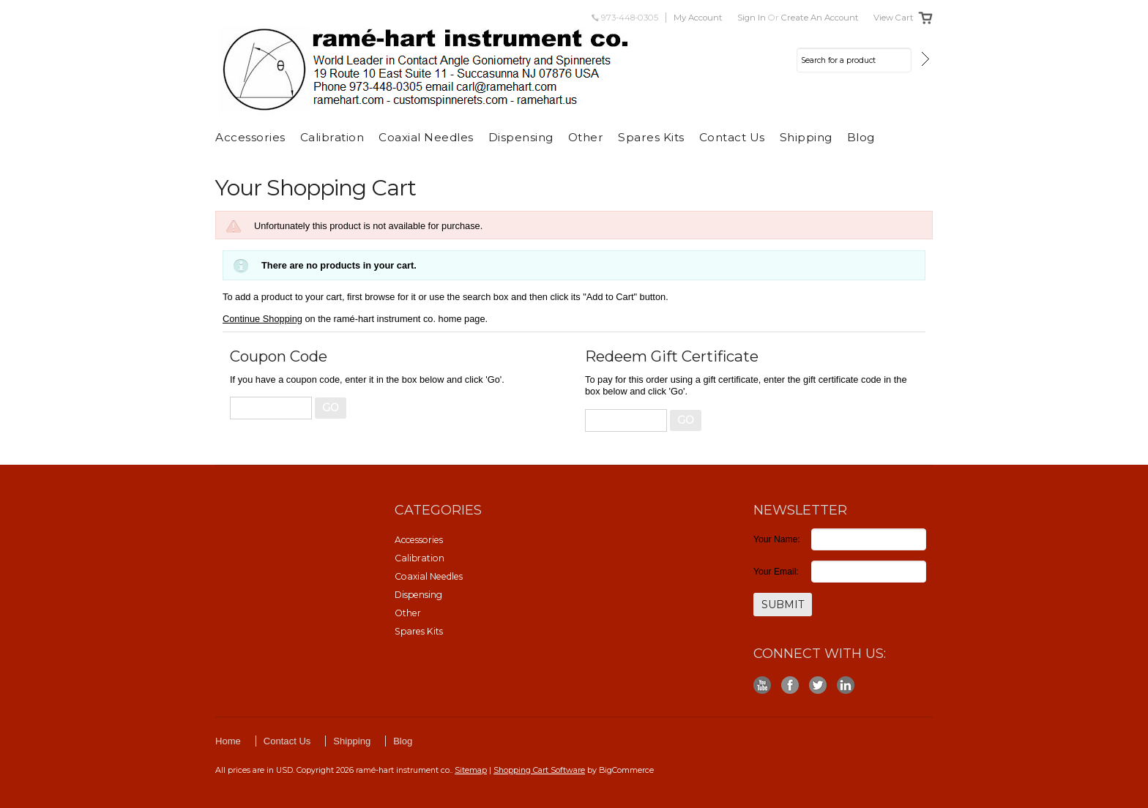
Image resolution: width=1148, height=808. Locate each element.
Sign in (751, 17)
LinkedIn (846, 685)
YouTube (762, 685)
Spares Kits (651, 137)
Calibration (332, 137)
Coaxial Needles (426, 137)
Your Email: (776, 571)
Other (586, 137)
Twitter (818, 685)
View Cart (893, 17)
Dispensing (521, 137)
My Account (698, 17)
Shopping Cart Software (539, 770)
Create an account (820, 17)
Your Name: (776, 539)
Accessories (250, 137)
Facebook (790, 685)
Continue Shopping (262, 318)
